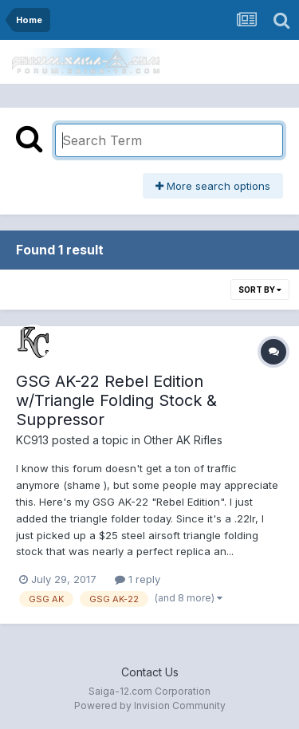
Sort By (259, 289)
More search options (212, 185)
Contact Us (150, 672)
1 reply (137, 579)
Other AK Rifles (183, 440)
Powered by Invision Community (150, 705)
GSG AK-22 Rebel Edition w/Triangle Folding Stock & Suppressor (116, 400)
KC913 (32, 440)
